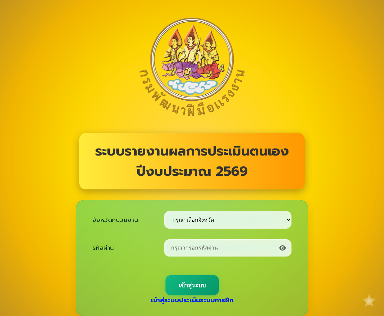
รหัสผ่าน (103, 248)
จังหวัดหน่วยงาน (115, 220)
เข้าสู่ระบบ (192, 285)
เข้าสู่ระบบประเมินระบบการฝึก (192, 300)
